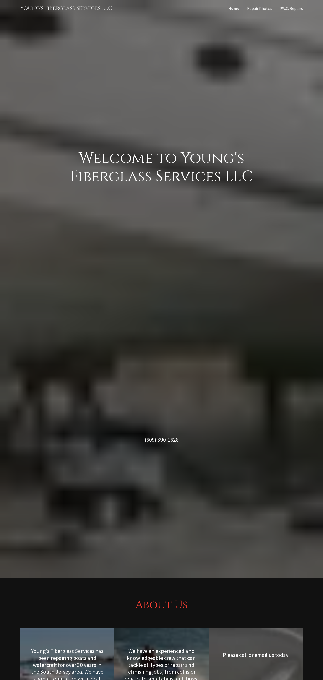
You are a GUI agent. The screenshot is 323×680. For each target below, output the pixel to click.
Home (233, 8)
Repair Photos (259, 8)
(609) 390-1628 (162, 439)
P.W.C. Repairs (291, 8)
